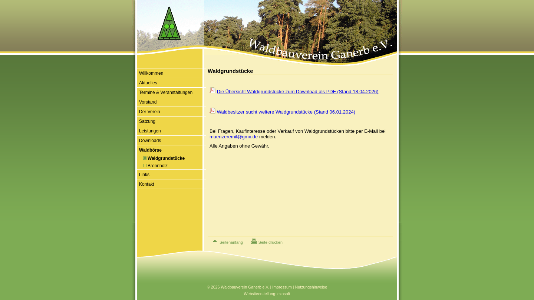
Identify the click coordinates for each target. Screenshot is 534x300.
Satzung (147, 121)
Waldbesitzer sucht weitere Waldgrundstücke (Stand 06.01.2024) (286, 112)
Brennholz (158, 165)
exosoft (283, 293)
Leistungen (150, 131)
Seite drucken (270, 242)
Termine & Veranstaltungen (165, 92)
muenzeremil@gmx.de (234, 136)
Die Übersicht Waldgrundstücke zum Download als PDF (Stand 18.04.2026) (298, 91)
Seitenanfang (231, 242)
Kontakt (146, 184)
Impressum (282, 287)
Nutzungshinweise (311, 287)
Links (144, 174)
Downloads (150, 140)
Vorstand (147, 102)
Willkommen (151, 73)
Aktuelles (148, 82)
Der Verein (149, 111)
